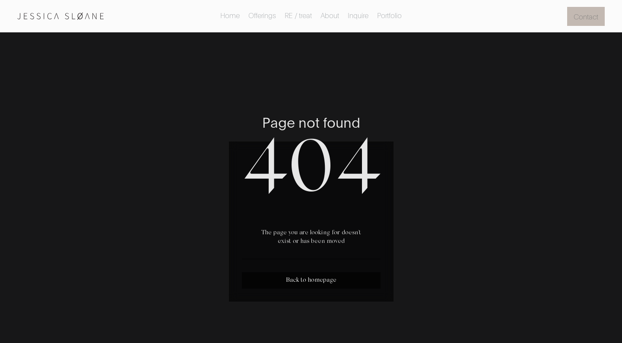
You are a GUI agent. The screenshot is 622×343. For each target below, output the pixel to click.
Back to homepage (311, 280)
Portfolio (389, 14)
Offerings (262, 14)
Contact (586, 16)
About (330, 14)
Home (230, 14)
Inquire (358, 14)
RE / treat (298, 14)
